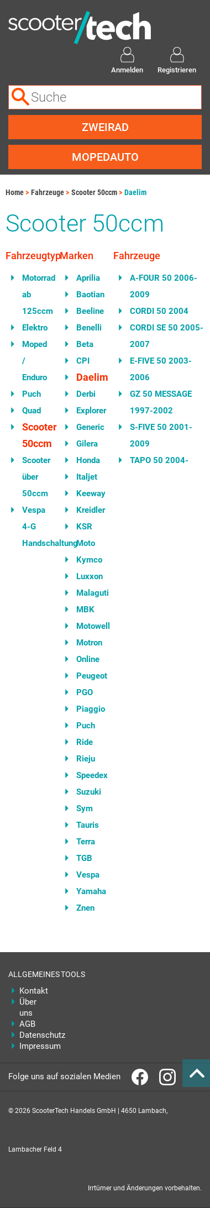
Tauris (86, 825)
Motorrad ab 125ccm (32, 294)
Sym (84, 808)
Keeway (86, 493)
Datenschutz (31, 1035)
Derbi (86, 394)
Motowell (86, 626)
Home (15, 192)
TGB (84, 858)
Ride (84, 742)
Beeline (86, 311)
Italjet (86, 477)
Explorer (86, 411)
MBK (85, 609)
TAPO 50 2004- (159, 460)
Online (86, 659)
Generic (86, 427)
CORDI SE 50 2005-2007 (166, 336)
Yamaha (86, 891)
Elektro (32, 328)
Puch (31, 394)
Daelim (135, 192)
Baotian (86, 295)
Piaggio (86, 709)
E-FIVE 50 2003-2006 (161, 369)
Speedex (86, 775)
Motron (86, 643)
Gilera (86, 444)
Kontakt (31, 991)
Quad (31, 411)
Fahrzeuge (47, 192)
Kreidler (86, 510)
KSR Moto (85, 535)
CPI (83, 361)
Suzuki (86, 792)
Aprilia (86, 278)
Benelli (86, 328)
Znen (85, 908)
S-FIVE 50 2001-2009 (161, 435)
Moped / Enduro (32, 360)
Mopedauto (105, 157)
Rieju (85, 759)
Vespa (86, 875)
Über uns (27, 1007)
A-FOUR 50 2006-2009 (163, 286)
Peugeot (86, 676)
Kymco (86, 560)
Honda (86, 460)
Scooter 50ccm (94, 192)
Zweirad (105, 127)
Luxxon (86, 576)
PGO (84, 692)
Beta (84, 344)
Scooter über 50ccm (32, 476)
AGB (27, 1024)
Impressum (31, 1046)
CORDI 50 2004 (159, 311)
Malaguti (86, 593)
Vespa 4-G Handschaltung (32, 526)
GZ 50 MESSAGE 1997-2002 (161, 402)
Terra (85, 842)
